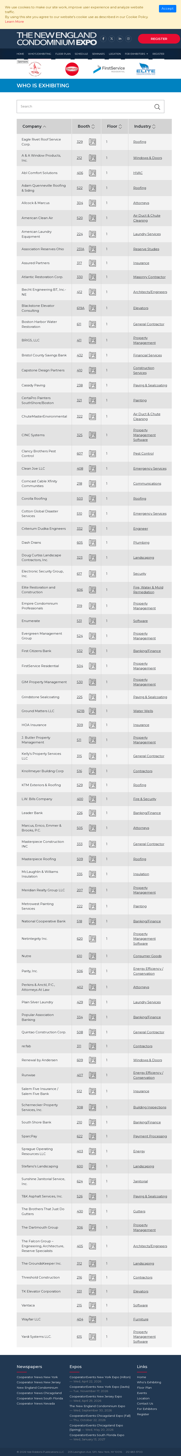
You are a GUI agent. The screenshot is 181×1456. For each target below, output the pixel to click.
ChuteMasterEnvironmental (44, 416)
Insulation (141, 874)
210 (79, 1122)
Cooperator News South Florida (40, 1398)
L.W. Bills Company (37, 799)
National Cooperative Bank (43, 921)
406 (80, 173)
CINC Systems (33, 435)
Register (159, 39)
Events (142, 1393)
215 (79, 1305)
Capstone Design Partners (43, 370)
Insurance (141, 263)
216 (79, 1277)
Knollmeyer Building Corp (43, 771)
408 (80, 468)
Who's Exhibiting (39, 53)
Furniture (140, 1319)
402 (80, 987)
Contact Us (145, 1403)
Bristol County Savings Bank (44, 355)
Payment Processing (150, 1136)
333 (80, 844)
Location (115, 53)
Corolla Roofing (34, 498)
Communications (147, 483)
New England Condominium (37, 1387)
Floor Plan (63, 53)
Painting (140, 400)
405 (80, 1246)
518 (79, 921)
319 (79, 606)
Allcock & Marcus (35, 203)
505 (80, 828)
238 (80, 385)
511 (79, 740)
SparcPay (29, 1136)
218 (79, 483)
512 (79, 1091)
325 (80, 435)
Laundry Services (147, 234)
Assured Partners (35, 263)
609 (80, 1060)
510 (79, 514)
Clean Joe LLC (33, 468)
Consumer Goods (147, 956)
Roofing (139, 142)
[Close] (167, 9)
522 (80, 188)
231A (80, 249)
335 (80, 874)
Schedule (81, 53)
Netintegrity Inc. (34, 939)
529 (80, 785)
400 (80, 799)
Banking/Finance (147, 651)
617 (79, 574)
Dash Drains (31, 542)
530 (80, 682)
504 (80, 666)
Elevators (140, 308)
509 (80, 859)
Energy (139, 1151)
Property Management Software (144, 435)
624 (80, 1181)
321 (79, 400)
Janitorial (140, 1181)
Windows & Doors (147, 158)
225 (80, 697)
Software (140, 621)
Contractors (142, 771)
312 (79, 1263)
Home (20, 53)
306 (80, 1227)
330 (80, 277)
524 (80, 636)
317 (79, 263)
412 (79, 292)
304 (80, 203)
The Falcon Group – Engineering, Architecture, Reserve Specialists (43, 1246)
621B (81, 711)
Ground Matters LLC (38, 711)
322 (80, 416)
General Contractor (148, 324)
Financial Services (147, 355)
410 (79, 370)
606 (80, 590)
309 (80, 725)
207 (80, 890)
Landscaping (143, 557)
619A (81, 308)
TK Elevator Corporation (41, 1291)
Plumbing (141, 542)
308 (80, 1107)
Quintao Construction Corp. (44, 1032)
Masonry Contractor (149, 277)
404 (80, 1319)
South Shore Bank (36, 1122)
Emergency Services (149, 468)
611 (79, 324)
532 (80, 651)
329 (80, 142)
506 (80, 971)
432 (80, 355)
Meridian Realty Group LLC (43, 890)
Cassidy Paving (33, 385)
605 (80, 542)
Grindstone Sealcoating (40, 697)
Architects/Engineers (150, 292)
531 (79, 621)
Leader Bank (32, 813)
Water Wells (143, 711)
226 (80, 813)
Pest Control (143, 453)
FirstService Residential (40, 666)
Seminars (98, 53)
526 (80, 1196)
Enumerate (31, 621)
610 (79, 956)
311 (79, 1046)
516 (79, 771)
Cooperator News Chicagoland (39, 1393)
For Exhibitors (135, 53)
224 (80, 234)
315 (79, 756)
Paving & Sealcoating (150, 385)
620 (80, 939)
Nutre (26, 956)
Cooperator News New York (37, 1377)
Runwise (28, 1075)
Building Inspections (149, 1107)
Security (139, 574)
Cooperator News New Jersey (39, 1382)
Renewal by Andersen (40, 1060)
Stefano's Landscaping (40, 1166)
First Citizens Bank (36, 651)
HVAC (138, 173)
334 (80, 1017)
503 (80, 498)
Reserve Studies (146, 249)
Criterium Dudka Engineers (44, 529)
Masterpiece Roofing (39, 859)
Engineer (140, 529)
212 (79, 158)
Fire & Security (144, 799)
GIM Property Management (44, 682)
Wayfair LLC (31, 1319)
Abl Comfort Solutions (39, 173)
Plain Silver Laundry (37, 1002)
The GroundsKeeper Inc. (41, 1263)
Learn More (14, 22)
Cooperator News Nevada (36, 1403)
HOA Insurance (34, 725)
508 (80, 1032)
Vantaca (28, 1305)
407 (80, 1075)
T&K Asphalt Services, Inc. (42, 1196)
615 (79, 1337)
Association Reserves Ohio (43, 249)
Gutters (139, 1211)
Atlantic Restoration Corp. (42, 277)
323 (80, 557)
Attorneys (141, 203)
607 (80, 453)
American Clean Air (37, 218)
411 (79, 340)
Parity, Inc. (30, 971)
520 (80, 218)
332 (80, 529)
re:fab (26, 1046)
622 (80, 1136)
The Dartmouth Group (40, 1227)
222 (80, 906)
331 (79, 1291)
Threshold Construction (41, 1277)
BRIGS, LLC (31, 340)
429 (80, 1002)
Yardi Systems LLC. (36, 1337)
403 (80, 1151)
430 (80, 1211)
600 (80, 1166)
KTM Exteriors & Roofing (41, 785)
